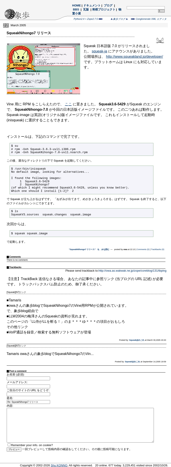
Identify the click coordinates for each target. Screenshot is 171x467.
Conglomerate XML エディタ (149, 19)
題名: (10, 398)
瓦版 (86, 9)
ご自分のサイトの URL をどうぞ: (28, 390)
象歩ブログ (119, 19)
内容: (10, 405)
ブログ (108, 5)
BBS (76, 9)
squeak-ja (99, 51)
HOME (76, 5)
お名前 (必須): (16, 374)
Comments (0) (143, 249)
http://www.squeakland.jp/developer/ (134, 56)
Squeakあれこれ (136, 340)
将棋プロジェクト (103, 9)
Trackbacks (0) (157, 249)
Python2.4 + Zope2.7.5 (88, 19)
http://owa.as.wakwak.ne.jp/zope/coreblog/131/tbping (133, 270)
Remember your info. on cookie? (32, 445)
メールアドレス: (17, 382)
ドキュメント (92, 5)
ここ (68, 104)
